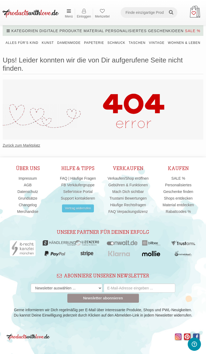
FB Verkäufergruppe (77, 185)
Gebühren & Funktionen (128, 185)
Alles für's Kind (22, 43)
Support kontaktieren (78, 198)
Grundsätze (27, 198)
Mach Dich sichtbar (128, 191)
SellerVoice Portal (78, 191)
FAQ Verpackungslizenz (128, 211)
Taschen (137, 43)
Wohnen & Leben (184, 43)
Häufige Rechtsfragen (128, 205)
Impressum (28, 178)
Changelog (28, 205)
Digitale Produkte (61, 31)
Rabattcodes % (178, 211)
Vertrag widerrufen (78, 208)
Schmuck (116, 43)
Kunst (48, 43)
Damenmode (69, 43)
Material (94, 31)
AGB (28, 185)
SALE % (192, 31)
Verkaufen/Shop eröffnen (128, 178)
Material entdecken (178, 205)
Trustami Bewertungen (128, 198)
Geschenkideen (165, 31)
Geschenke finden (178, 191)
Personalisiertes (126, 31)
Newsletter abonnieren (103, 298)
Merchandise (27, 211)
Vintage (157, 43)
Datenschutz (27, 191)
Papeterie (94, 43)
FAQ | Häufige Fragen (78, 178)
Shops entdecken (178, 198)
